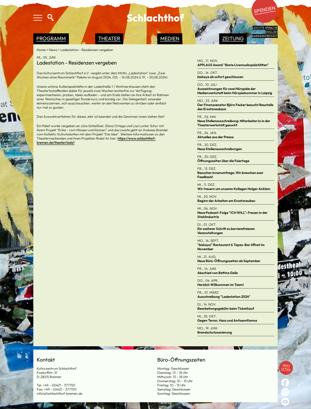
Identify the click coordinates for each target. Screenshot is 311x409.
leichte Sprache (265, 28)
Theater (109, 38)
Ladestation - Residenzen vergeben (86, 50)
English (271, 32)
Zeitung (233, 38)
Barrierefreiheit (265, 36)
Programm (51, 38)
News (53, 50)
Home (41, 50)
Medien (169, 38)
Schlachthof (155, 17)
